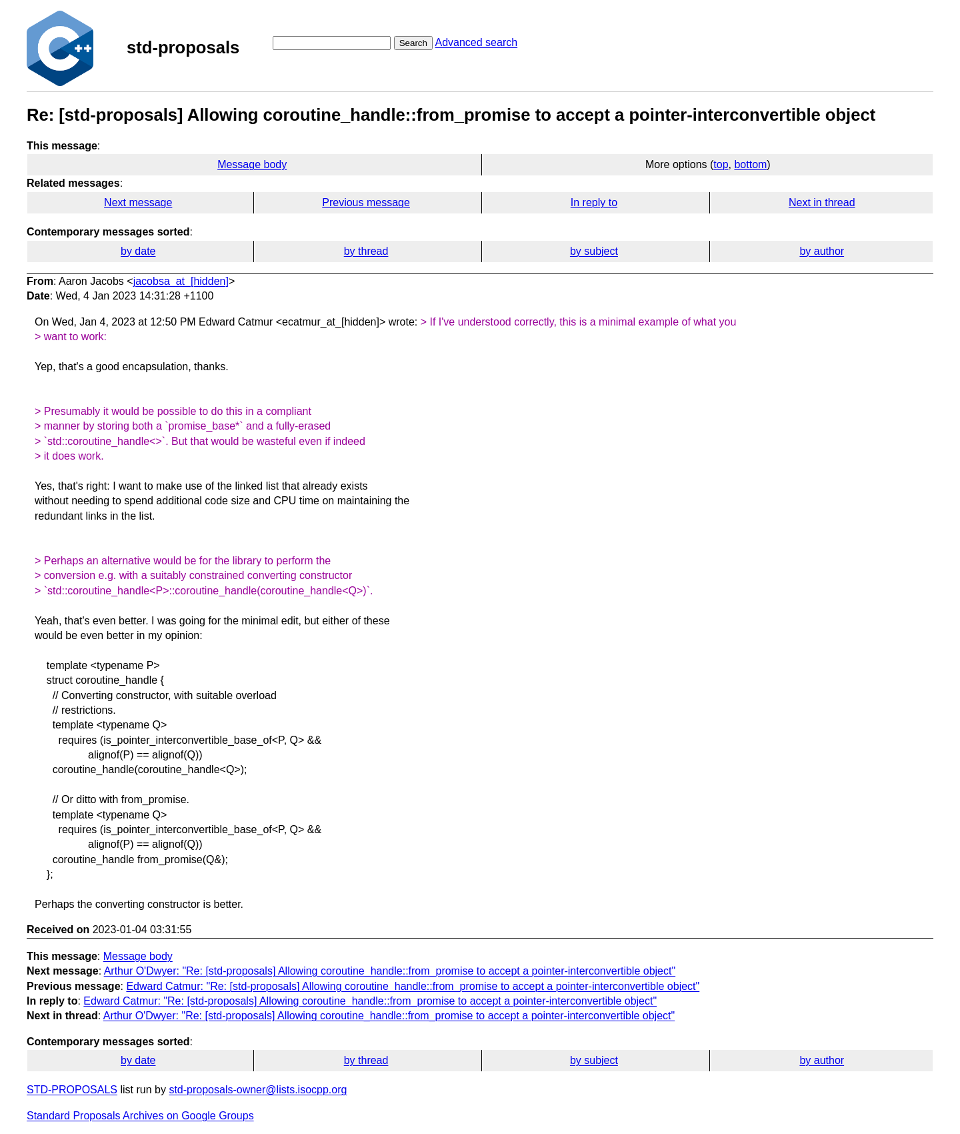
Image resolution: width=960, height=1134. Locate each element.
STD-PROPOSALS (72, 1089)
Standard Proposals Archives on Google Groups (140, 1115)
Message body (252, 164)
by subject (594, 251)
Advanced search (476, 42)
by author (821, 251)
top (720, 164)
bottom (750, 164)
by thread (366, 251)
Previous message (366, 202)
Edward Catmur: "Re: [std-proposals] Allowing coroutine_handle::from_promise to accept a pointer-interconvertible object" (412, 986)
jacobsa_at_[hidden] (181, 281)
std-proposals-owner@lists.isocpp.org (258, 1089)
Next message (138, 202)
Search (413, 43)
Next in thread (822, 202)
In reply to (594, 202)
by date (138, 251)
